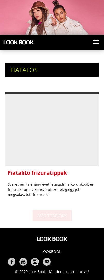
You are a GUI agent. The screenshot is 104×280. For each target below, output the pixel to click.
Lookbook (51, 251)
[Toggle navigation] (96, 42)
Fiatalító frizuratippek (37, 172)
